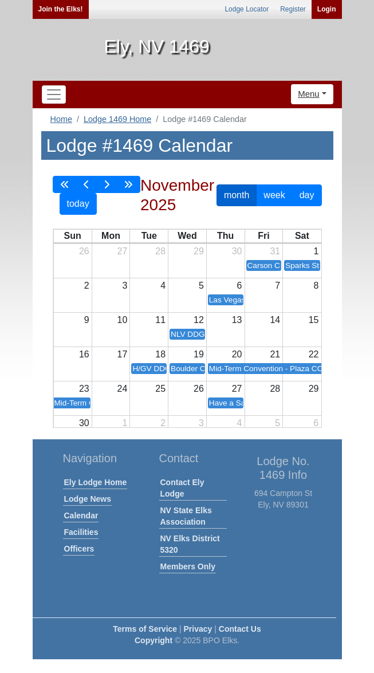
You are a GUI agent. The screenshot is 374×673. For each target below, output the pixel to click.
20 (237, 354)
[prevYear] (65, 184)
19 (199, 354)
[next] (106, 184)
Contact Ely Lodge (182, 488)
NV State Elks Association (186, 516)
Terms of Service (145, 628)
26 (84, 251)
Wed (187, 236)
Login (326, 9)
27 (122, 251)
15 (314, 320)
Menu (309, 94)
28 (160, 251)
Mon (110, 236)
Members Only (187, 566)
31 (275, 251)
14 (275, 320)
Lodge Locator (247, 9)
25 (160, 388)
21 (275, 354)
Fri (263, 236)
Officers (79, 548)
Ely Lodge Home (95, 482)
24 (122, 388)
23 (84, 388)
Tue (149, 236)
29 (199, 251)
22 (314, 354)
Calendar (81, 515)
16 (84, 354)
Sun (72, 236)
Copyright (153, 640)
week (274, 195)
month (236, 195)
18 (160, 354)
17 (122, 354)
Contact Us (240, 628)
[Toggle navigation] (54, 94)
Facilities (81, 532)
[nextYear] (128, 184)
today (78, 203)
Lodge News (87, 498)
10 (122, 320)
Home (61, 119)
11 (160, 320)
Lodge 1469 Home (117, 119)
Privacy (198, 628)
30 (237, 251)
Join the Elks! (60, 9)
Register (293, 9)
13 (237, 320)
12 (199, 320)
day (307, 195)
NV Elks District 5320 (190, 544)
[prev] (86, 184)
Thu (225, 236)
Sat (302, 236)
